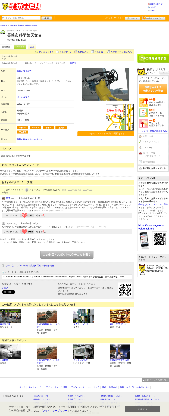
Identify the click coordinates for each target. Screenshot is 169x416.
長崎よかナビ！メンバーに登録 (153, 204)
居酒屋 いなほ (80, 324)
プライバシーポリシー (80, 387)
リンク (96, 387)
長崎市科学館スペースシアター (48, 325)
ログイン (132, 18)
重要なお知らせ (156, 4)
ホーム (152, 10)
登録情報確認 (149, 161)
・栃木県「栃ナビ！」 (41, 396)
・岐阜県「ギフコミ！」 (109, 399)
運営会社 (113, 387)
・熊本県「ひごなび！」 (75, 396)
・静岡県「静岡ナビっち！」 (110, 396)
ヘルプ (152, 7)
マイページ (148, 147)
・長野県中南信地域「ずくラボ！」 (147, 399)
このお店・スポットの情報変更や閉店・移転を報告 (29, 265)
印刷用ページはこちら (121, 52)
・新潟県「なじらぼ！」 (75, 399)
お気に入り (83, 52)
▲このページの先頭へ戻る (155, 380)
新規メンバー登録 (153, 18)
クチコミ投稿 (60, 387)
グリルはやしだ (80, 360)
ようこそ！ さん (114, 18)
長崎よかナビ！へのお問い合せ (134, 387)
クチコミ (20, 47)
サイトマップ (34, 387)
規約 (104, 387)
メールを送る (23, 97)
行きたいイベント (151, 142)
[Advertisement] (153, 36)
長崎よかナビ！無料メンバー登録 (153, 89)
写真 (32, 47)
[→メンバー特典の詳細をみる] (153, 131)
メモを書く (100, 52)
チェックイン (66, 52)
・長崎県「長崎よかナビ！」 (144, 396)
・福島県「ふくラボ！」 (42, 399)
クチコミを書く (46, 52)
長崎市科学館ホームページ (29, 139)
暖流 (8, 198)
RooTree (4, 360)
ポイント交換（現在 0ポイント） (152, 154)
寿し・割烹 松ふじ (118, 324)
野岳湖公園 (5, 324)
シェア (5, 288)
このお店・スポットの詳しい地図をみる (106, 133)
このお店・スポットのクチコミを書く (67, 254)
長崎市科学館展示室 (119, 360)
